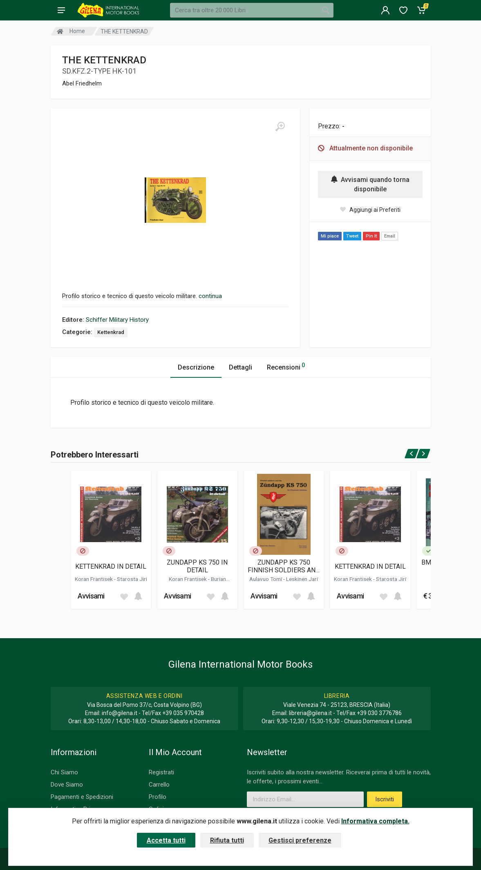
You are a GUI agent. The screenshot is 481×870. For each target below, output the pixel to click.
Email (389, 236)
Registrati (161, 772)
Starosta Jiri (132, 579)
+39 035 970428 (183, 713)
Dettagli (240, 367)
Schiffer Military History (117, 319)
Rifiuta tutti (227, 840)
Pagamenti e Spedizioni (82, 796)
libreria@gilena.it (310, 713)
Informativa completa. (375, 821)
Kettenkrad (110, 332)
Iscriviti (384, 799)
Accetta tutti (166, 840)
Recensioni (286, 366)
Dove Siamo (67, 784)
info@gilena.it (119, 713)
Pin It (371, 236)
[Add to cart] (138, 596)
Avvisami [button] (91, 596)
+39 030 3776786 (379, 713)
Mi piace (330, 236)
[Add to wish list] (124, 596)
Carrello (159, 784)
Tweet (352, 236)
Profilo (157, 796)
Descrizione (196, 367)
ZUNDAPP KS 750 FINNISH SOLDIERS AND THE (284, 566)
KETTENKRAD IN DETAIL (110, 566)
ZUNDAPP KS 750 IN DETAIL (197, 566)
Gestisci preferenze (299, 840)
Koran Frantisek (94, 579)
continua (210, 296)
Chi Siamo (64, 772)
